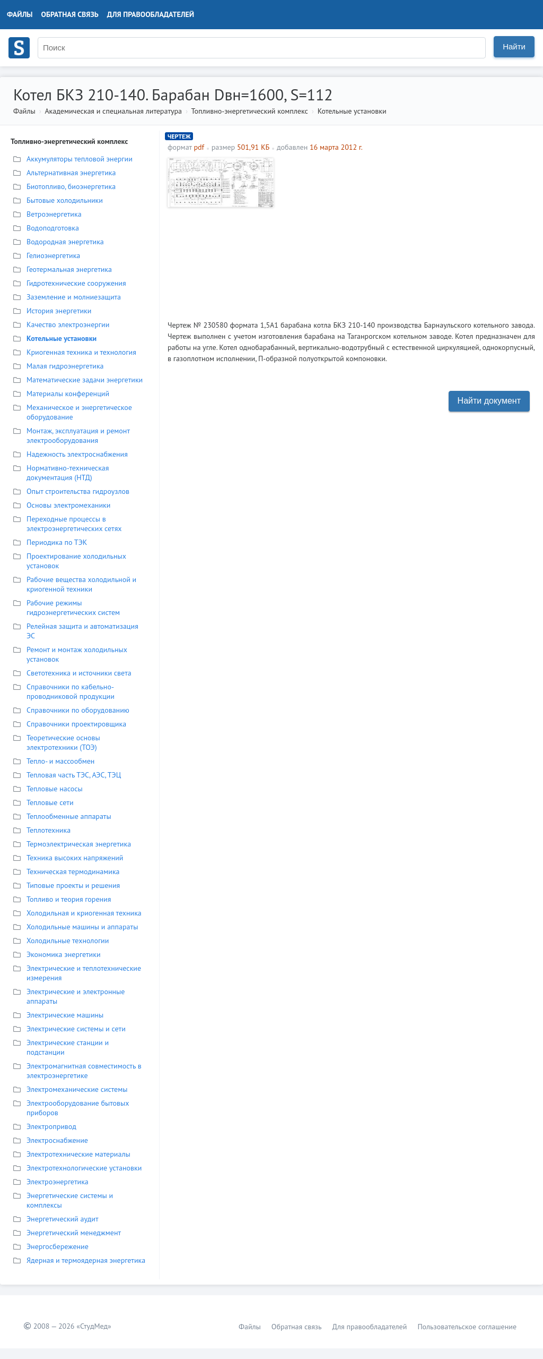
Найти (514, 46)
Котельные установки (352, 111)
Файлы (20, 14)
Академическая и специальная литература (113, 111)
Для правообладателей (150, 14)
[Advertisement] (407, 232)
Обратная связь (70, 14)
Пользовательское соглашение (466, 1326)
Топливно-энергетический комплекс (249, 111)
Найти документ (489, 400)
